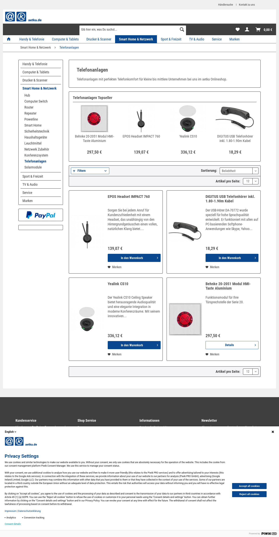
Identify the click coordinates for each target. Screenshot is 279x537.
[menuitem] (132, 31)
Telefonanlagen (35, 161)
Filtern (79, 171)
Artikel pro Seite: (228, 181)
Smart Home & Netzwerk (39, 88)
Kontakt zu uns (247, 4)
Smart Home (32, 125)
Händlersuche (225, 4)
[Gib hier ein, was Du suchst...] (132, 29)
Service (27, 193)
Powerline (31, 119)
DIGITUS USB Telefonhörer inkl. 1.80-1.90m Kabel (235, 138)
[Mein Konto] (247, 29)
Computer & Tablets (35, 72)
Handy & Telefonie (34, 64)
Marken (27, 201)
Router (28, 107)
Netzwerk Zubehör (36, 149)
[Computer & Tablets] (65, 39)
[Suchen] (182, 29)
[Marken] (235, 39)
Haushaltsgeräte (35, 137)
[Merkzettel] (238, 29)
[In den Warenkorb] (134, 258)
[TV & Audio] (196, 39)
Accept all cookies (249, 486)
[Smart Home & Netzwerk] (136, 39)
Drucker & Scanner (34, 80)
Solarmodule (33, 167)
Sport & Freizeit (32, 176)
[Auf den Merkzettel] (114, 267)
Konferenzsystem (36, 155)
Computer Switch (36, 101)
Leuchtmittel (32, 143)
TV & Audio (30, 184)
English (11, 431)
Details (240, 344)
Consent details (13, 524)
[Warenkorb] (264, 29)
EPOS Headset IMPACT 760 (141, 136)
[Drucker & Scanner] (99, 39)
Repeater (30, 113)
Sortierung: (209, 170)
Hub (27, 95)
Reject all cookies (249, 494)
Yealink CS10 (188, 136)
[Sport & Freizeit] (171, 39)
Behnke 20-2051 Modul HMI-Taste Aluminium (94, 138)
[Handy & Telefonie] (32, 39)
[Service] (217, 39)
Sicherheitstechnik (36, 131)
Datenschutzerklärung (29, 511)
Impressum (10, 511)
